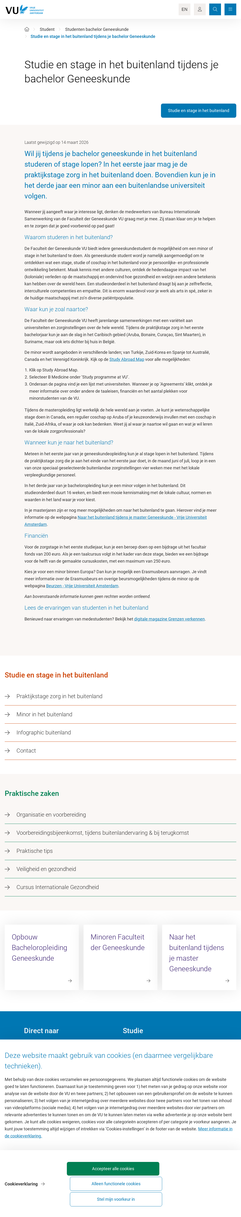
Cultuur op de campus (44, 1057)
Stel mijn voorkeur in (209, 1197)
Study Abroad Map (126, 359)
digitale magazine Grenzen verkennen (169, 619)
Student (47, 29)
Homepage (34, 1046)
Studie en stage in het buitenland (198, 110)
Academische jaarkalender (147, 1046)
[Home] (26, 29)
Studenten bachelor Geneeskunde (97, 29)
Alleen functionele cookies (157, 1197)
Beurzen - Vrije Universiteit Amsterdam (82, 585)
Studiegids (132, 1057)
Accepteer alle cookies (105, 1197)
